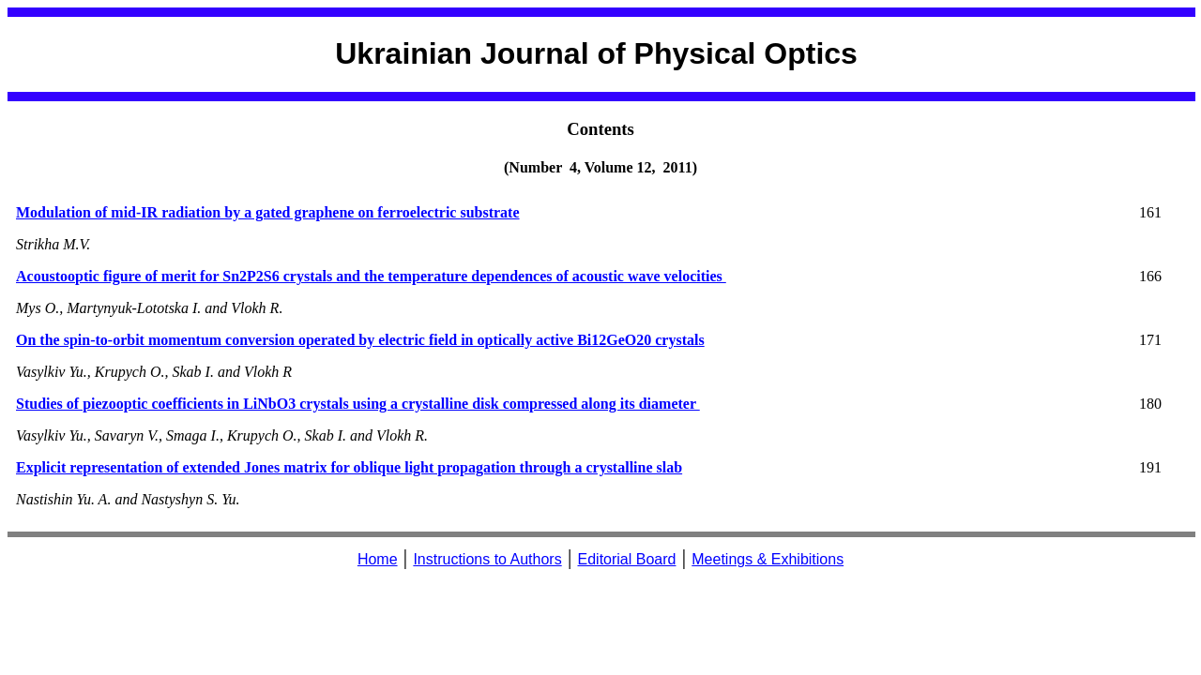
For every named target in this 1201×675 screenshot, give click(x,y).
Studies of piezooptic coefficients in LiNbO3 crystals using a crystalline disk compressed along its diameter (358, 404)
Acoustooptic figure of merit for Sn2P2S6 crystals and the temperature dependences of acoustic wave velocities (371, 276)
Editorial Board (627, 559)
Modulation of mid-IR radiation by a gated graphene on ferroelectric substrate (268, 212)
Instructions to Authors (487, 559)
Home (377, 559)
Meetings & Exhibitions (768, 559)
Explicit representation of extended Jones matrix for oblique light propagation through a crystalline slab (349, 467)
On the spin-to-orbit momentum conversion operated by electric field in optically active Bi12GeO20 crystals (360, 340)
